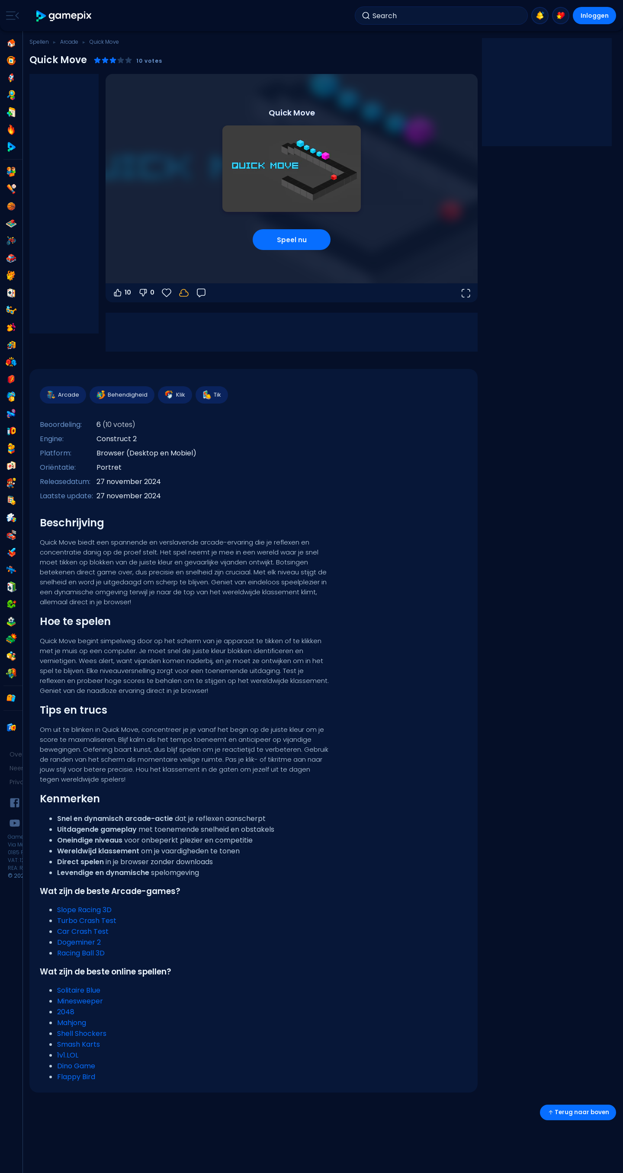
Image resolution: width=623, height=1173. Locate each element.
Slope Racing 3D (84, 910)
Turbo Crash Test (86, 921)
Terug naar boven (578, 1112)
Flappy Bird (76, 1077)
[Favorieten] (166, 293)
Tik (211, 395)
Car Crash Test (83, 931)
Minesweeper (80, 1001)
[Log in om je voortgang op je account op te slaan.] (184, 293)
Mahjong (71, 1023)
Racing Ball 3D (81, 953)
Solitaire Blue (78, 990)
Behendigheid (122, 395)
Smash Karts (78, 1044)
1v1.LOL (67, 1055)
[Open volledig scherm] (465, 293)
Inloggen (595, 15)
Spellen (39, 41)
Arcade (69, 41)
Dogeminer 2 (79, 942)
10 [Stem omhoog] (121, 293)
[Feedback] (201, 293)
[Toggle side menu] (11, 15)
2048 (65, 1012)
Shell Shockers (81, 1033)
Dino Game (76, 1066)
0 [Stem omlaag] (146, 293)
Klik (174, 395)
